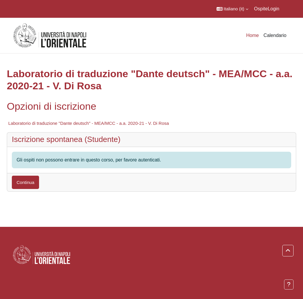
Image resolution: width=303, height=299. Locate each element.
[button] (232, 9)
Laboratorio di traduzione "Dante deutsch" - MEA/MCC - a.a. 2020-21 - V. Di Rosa (88, 123)
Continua (25, 182)
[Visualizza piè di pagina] (289, 284)
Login (273, 8)
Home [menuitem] (252, 35)
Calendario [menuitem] (275, 35)
